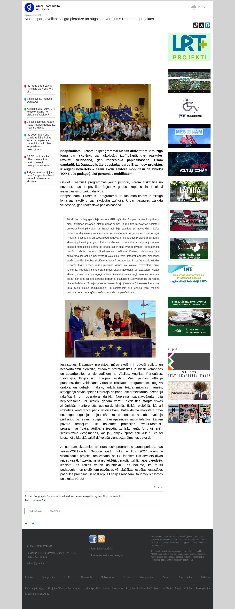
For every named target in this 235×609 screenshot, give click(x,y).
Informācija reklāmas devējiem (106, 555)
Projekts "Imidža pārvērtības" (142, 588)
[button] (208, 6)
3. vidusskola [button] (34, 511)
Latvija (29, 577)
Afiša (106, 588)
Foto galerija (203, 588)
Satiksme (117, 588)
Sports (126, 577)
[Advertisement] (93, 57)
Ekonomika (185, 577)
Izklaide (205, 577)
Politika (68, 577)
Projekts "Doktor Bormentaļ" (64, 588)
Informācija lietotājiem (101, 548)
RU (203, 6)
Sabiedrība (107, 577)
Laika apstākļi (92, 588)
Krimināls (86, 577)
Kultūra (188, 588)
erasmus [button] (55, 511)
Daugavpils (48, 577)
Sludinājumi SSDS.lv (37, 593)
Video (166, 577)
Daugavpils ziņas (35, 588)
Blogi (178, 588)
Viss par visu (146, 577)
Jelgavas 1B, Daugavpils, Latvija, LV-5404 (51, 553)
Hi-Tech (167, 588)
